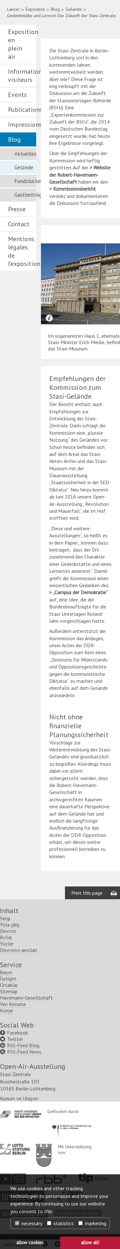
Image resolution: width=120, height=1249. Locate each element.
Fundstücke (25, 181)
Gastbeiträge (25, 194)
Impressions (22, 124)
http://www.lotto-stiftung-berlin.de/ (15, 1149)
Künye (6, 1010)
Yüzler (6, 943)
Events (17, 95)
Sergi (5, 918)
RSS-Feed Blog (23, 1045)
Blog (55, 9)
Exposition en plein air (22, 44)
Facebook (17, 1032)
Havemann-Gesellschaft (26, 997)
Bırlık (6, 937)
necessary (28, 1223)
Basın (6, 972)
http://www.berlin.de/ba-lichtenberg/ (44, 1150)
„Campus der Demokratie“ (80, 592)
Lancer (13, 9)
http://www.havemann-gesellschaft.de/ (20, 1114)
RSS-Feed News (24, 1052)
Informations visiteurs (22, 75)
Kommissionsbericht (74, 189)
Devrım (8, 931)
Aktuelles (25, 153)
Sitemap (9, 991)
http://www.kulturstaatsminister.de (71, 1124)
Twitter (15, 1039)
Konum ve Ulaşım (19, 1098)
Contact (18, 224)
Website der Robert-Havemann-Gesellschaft (79, 174)
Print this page (86, 893)
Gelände (74, 9)
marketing (92, 1223)
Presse (17, 209)
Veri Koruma (13, 1004)
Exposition (35, 9)
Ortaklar (9, 985)
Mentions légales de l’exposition (22, 251)
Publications (22, 109)
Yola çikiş (10, 924)
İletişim (8, 978)
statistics (60, 1223)
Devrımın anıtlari (18, 950)
